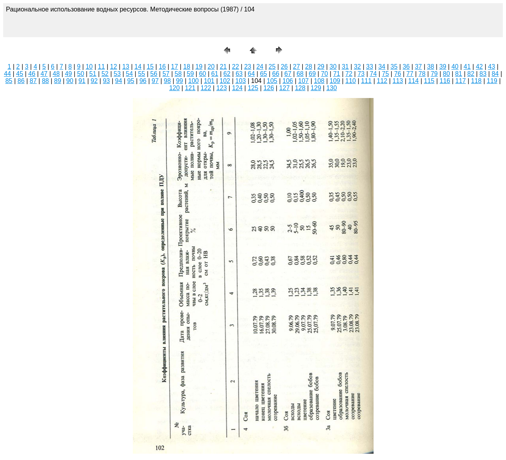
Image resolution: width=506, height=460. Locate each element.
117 (460, 80)
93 (106, 80)
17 (174, 66)
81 (458, 73)
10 (89, 66)
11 (101, 66)
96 (143, 80)
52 (105, 73)
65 (263, 73)
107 (303, 80)
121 (190, 88)
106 (288, 80)
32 (357, 66)
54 (129, 73)
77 (409, 73)
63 (239, 73)
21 (223, 66)
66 (275, 73)
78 (422, 73)
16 (162, 66)
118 (476, 80)
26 (284, 66)
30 (333, 66)
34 (381, 66)
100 (193, 80)
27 (296, 66)
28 (308, 66)
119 (492, 80)
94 (118, 80)
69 (312, 73)
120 (174, 88)
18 (186, 66)
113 (398, 80)
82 (470, 73)
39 (442, 66)
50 (80, 73)
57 (166, 73)
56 (153, 73)
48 (56, 73)
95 (130, 80)
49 (68, 73)
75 (385, 73)
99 (179, 80)
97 (155, 80)
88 (45, 80)
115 (429, 80)
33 (369, 66)
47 (43, 73)
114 (413, 80)
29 (321, 66)
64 (251, 73)
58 (178, 73)
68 (300, 73)
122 (205, 88)
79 (434, 73)
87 (33, 80)
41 (467, 66)
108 (319, 80)
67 (287, 73)
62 (226, 73)
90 (70, 80)
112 (382, 80)
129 (316, 88)
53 (117, 73)
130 (331, 88)
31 (345, 66)
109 (335, 80)
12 (113, 66)
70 (324, 73)
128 (300, 88)
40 (455, 66)
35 (394, 66)
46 (32, 73)
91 (81, 80)
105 (272, 80)
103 (240, 80)
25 (272, 66)
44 (7, 73)
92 (94, 80)
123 (221, 88)
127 (284, 88)
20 (211, 66)
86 (21, 80)
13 (125, 66)
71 (336, 73)
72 (349, 73)
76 (397, 73)
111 (366, 80)
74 (373, 73)
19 (198, 66)
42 (479, 66)
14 (138, 66)
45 (19, 73)
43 (491, 66)
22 (235, 66)
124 (237, 88)
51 (92, 73)
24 (259, 66)
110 (351, 80)
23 (247, 66)
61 (214, 73)
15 (150, 66)
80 (446, 73)
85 (8, 80)
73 (360, 73)
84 (495, 73)
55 (141, 73)
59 (190, 73)
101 (209, 80)
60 (202, 73)
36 (406, 66)
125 (253, 88)
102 (225, 80)
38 (430, 66)
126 (268, 88)
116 (445, 80)
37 (418, 66)
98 (167, 80)
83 (483, 73)
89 (57, 80)
